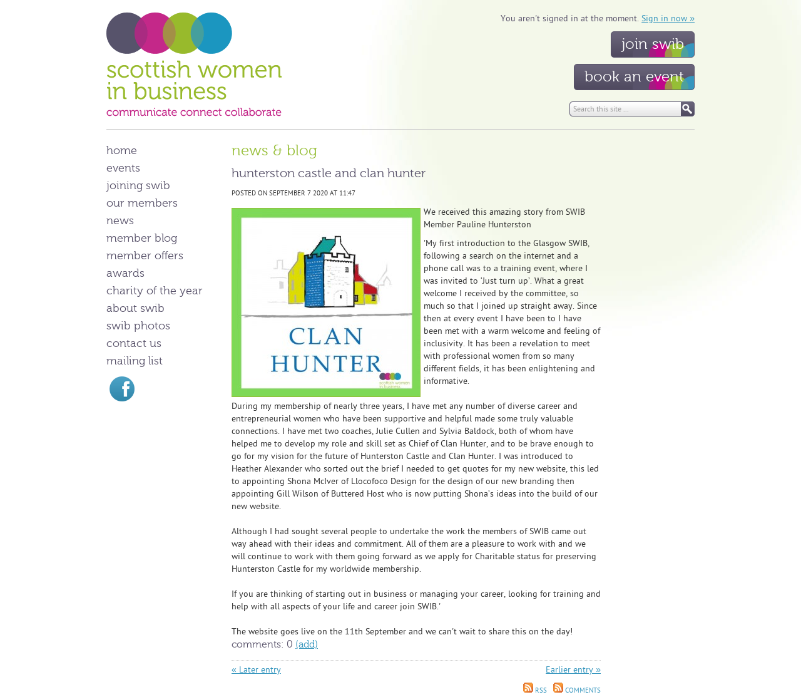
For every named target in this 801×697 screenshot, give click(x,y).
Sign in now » (668, 18)
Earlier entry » (573, 669)
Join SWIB (652, 44)
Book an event (634, 76)
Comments (577, 690)
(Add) (306, 644)
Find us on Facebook (122, 388)
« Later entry (256, 669)
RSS (535, 690)
